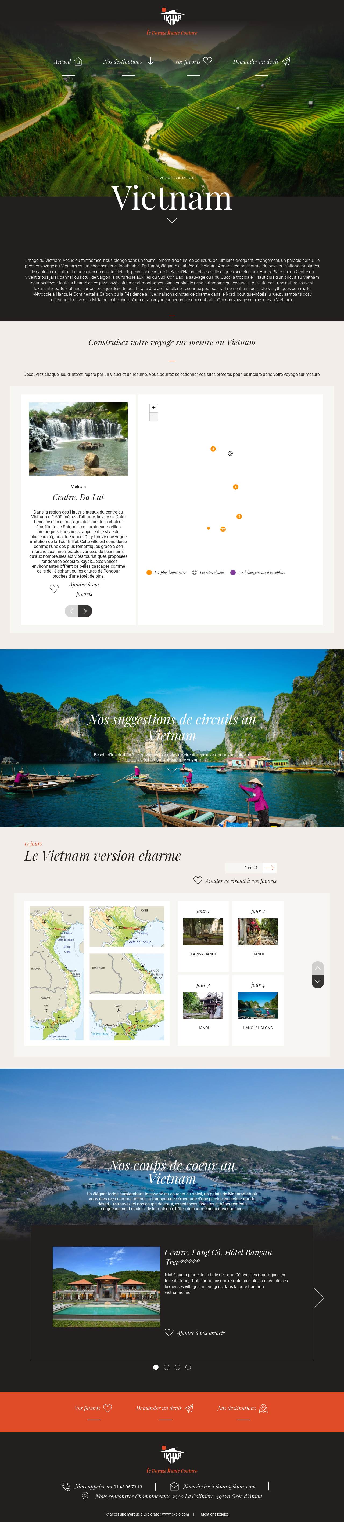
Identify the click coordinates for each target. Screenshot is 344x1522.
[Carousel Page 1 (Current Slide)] (156, 1367)
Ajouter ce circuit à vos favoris (241, 880)
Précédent (71, 611)
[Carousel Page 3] (177, 1367)
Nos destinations (123, 61)
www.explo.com (175, 1514)
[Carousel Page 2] (166, 1367)
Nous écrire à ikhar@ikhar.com (220, 1486)
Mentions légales (215, 1514)
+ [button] (154, 408)
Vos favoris (187, 61)
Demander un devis (256, 61)
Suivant (85, 611)
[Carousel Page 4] (188, 1367)
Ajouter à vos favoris (84, 589)
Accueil (62, 61)
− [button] (154, 417)
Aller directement (172, 223)
